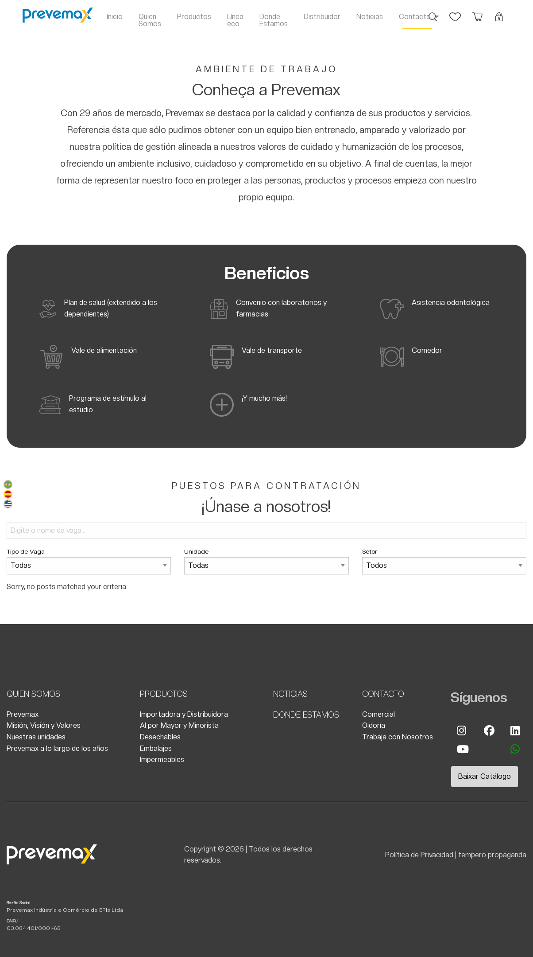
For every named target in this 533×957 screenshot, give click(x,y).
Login (499, 12)
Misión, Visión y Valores (44, 725)
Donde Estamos (273, 20)
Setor (444, 561)
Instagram (462, 730)
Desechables (160, 737)
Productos (194, 16)
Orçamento (477, 12)
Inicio (115, 16)
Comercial (378, 714)
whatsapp (515, 749)
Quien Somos (150, 20)
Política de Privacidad (419, 855)
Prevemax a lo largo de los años (57, 748)
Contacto (415, 16)
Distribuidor (322, 16)
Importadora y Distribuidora (184, 714)
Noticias (369, 16)
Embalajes (156, 748)
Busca (433, 12)
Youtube (462, 749)
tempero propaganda (492, 855)
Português (8, 484)
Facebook (489, 730)
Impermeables (162, 759)
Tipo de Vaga (89, 561)
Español (8, 494)
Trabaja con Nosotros (397, 737)
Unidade (266, 561)
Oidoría (373, 725)
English (8, 504)
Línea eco (235, 20)
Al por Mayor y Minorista (179, 725)
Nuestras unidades (36, 737)
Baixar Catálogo (484, 776)
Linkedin (515, 730)
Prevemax (23, 714)
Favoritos (455, 12)
